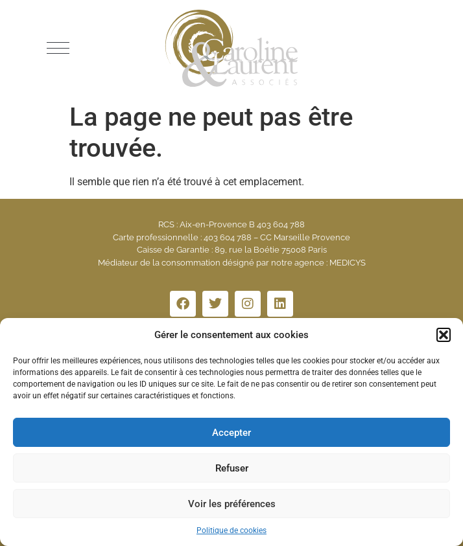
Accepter (231, 432)
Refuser (231, 468)
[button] (443, 334)
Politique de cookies (231, 530)
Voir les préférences (232, 504)
